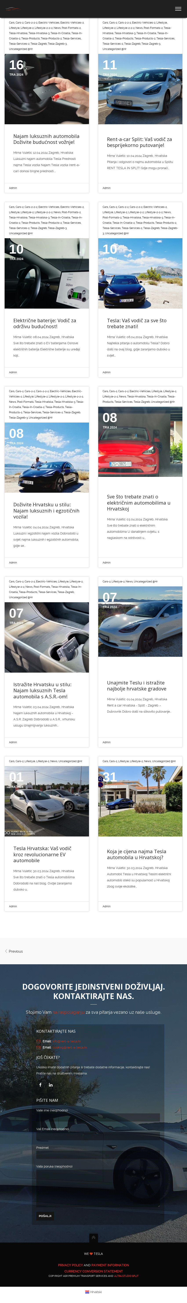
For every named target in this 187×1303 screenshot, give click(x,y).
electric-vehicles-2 (72, 22)
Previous (13, 951)
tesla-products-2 (51, 38)
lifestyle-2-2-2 (44, 27)
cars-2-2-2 (31, 22)
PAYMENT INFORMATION (110, 1272)
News (57, 27)
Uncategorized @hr (21, 49)
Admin (13, 188)
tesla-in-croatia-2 (124, 222)
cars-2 (20, 22)
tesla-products (30, 38)
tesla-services (72, 38)
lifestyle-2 (27, 27)
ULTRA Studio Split (126, 1282)
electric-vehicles (48, 22)
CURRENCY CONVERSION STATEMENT (93, 1278)
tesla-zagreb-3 (57, 43)
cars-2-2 (123, 207)
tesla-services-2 (19, 43)
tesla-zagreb (39, 43)
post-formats (25, 401)
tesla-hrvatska (18, 33)
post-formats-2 (71, 27)
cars (12, 22)
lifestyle (14, 27)
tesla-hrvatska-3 (39, 33)
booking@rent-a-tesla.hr (69, 1047)
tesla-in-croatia (60, 33)
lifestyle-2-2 (136, 212)
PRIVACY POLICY (70, 1272)
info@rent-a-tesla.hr (66, 1041)
